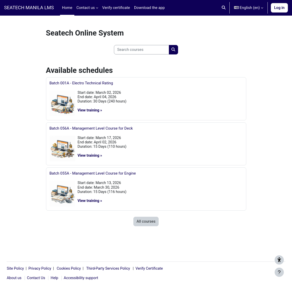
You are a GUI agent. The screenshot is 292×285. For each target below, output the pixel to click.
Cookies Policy (83, 268)
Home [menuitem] (67, 7)
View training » (90, 111)
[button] (223, 8)
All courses (146, 224)
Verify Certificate (165, 268)
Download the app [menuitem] (149, 7)
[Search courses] (141, 49)
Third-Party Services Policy (122, 268)
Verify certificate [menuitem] (116, 7)
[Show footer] (279, 272)
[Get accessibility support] (279, 260)
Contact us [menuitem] (85, 7)
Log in (279, 7)
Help (67, 278)
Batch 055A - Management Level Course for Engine (93, 175)
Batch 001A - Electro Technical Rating (81, 83)
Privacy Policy (53, 268)
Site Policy (27, 268)
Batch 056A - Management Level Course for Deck (91, 129)
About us (25, 278)
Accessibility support (94, 278)
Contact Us (48, 278)
